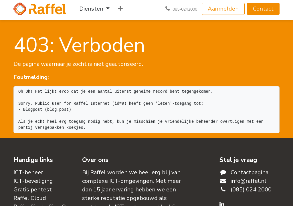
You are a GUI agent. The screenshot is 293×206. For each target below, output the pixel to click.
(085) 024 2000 (251, 189)
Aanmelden (223, 9)
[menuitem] (94, 8)
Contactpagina (249, 172)
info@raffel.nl (248, 181)
